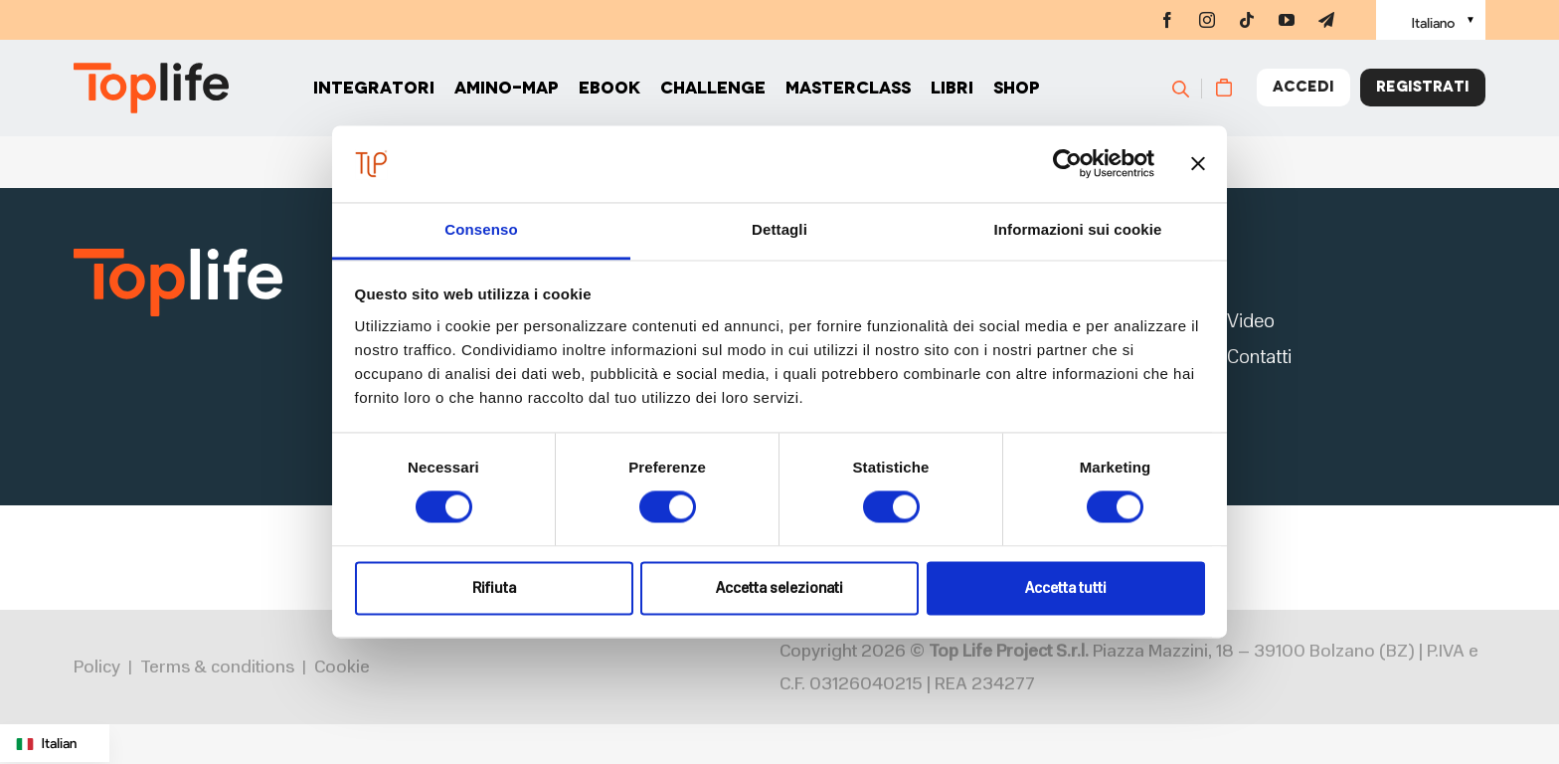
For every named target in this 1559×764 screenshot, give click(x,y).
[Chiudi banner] (1198, 164)
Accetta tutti (1066, 588)
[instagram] (1207, 20)
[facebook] (1167, 20)
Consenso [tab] (480, 229)
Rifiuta (494, 588)
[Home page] (151, 90)
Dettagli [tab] (779, 229)
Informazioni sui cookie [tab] (1078, 229)
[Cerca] (1189, 89)
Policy (97, 669)
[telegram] (1326, 20)
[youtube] (1286, 20)
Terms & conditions (217, 669)
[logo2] (178, 254)
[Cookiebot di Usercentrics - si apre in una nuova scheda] (1067, 164)
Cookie (342, 669)
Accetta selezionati (779, 588)
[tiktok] (1247, 20)
